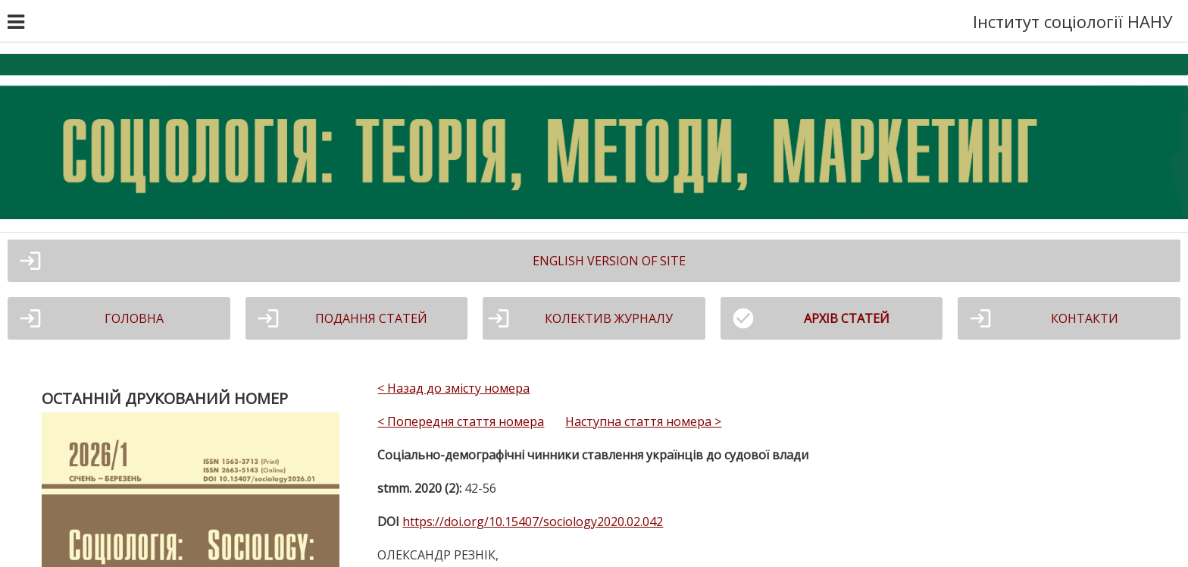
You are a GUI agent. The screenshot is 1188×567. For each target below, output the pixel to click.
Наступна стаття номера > (643, 421)
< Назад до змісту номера (453, 388)
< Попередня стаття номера (460, 421)
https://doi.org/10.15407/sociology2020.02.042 (532, 521)
